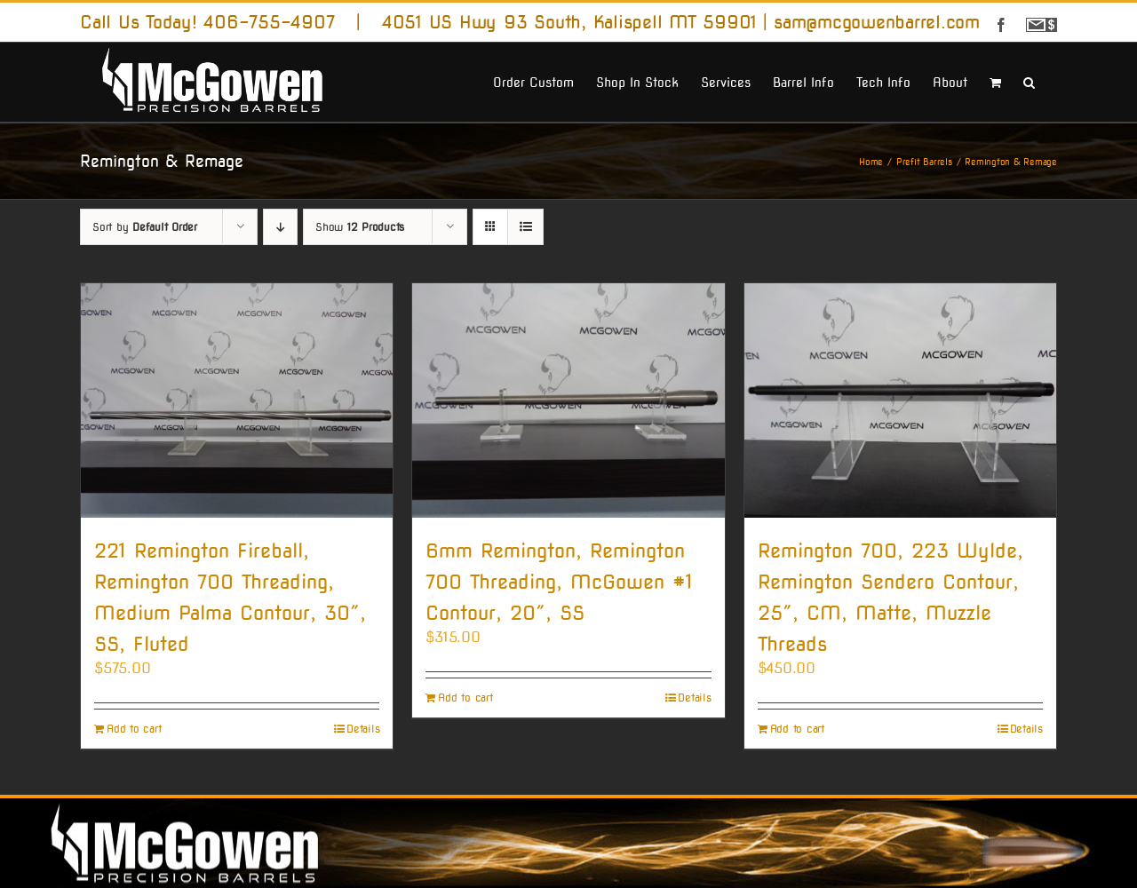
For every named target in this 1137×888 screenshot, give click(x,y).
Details (362, 729)
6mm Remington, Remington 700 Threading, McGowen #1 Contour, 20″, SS (559, 581)
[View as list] (525, 227)
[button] (1029, 81)
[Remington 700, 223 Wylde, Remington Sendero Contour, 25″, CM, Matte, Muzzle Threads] (900, 400)
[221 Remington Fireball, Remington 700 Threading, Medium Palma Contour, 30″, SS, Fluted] (237, 400)
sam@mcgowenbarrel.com (877, 22)
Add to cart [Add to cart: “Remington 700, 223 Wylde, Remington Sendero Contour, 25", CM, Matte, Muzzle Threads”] (797, 729)
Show (359, 227)
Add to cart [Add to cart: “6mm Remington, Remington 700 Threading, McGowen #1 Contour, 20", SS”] (465, 698)
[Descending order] (280, 227)
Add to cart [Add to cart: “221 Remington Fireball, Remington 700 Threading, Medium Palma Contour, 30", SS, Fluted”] (134, 729)
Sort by (144, 227)
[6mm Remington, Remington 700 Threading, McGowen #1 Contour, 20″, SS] (568, 400)
